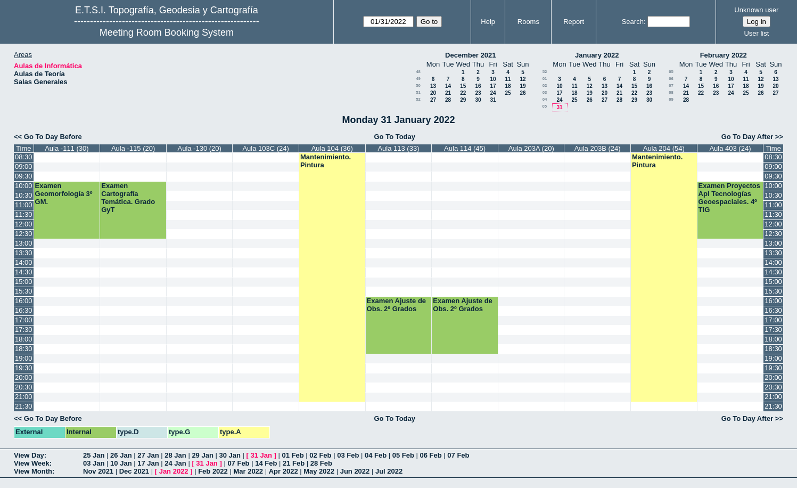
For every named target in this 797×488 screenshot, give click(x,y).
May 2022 (318, 471)
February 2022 (723, 55)
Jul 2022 (388, 471)
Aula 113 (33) (398, 148)
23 (478, 93)
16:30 (23, 310)
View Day (29, 455)
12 (522, 79)
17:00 (23, 320)
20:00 (23, 377)
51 (418, 92)
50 (418, 85)
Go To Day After (747, 137)
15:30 (23, 291)
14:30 (23, 272)
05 (544, 106)
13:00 (23, 243)
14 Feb (266, 463)
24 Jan (175, 463)
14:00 (23, 262)
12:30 (23, 234)
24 (493, 93)
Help (488, 22)
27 (433, 100)
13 (433, 86)
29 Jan (202, 455)
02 (545, 85)
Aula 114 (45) (465, 148)
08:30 (23, 157)
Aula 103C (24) (265, 148)
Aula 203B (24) (597, 148)
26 (522, 93)
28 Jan (175, 455)
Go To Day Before (53, 137)
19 (522, 86)
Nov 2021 (98, 471)
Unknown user (756, 10)
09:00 (23, 166)
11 (508, 79)
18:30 (23, 349)
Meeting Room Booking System (167, 32)
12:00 (23, 224)
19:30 (23, 368)
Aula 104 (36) (332, 148)
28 (448, 100)
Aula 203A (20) (531, 148)
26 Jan (121, 455)
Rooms (528, 22)
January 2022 (597, 55)
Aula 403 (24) (730, 148)
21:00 (23, 397)
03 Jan (93, 463)
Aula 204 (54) (664, 148)
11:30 (23, 214)
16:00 (23, 301)
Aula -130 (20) (199, 148)
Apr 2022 (283, 471)
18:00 (23, 339)
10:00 (23, 186)
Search (633, 22)
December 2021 (470, 55)
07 (671, 85)
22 (463, 93)
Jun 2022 (355, 471)
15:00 (23, 282)
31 (493, 100)
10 (493, 79)
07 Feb (458, 455)
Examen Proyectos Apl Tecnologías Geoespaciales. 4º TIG (729, 198)
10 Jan (121, 463)
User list (756, 33)
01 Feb (293, 455)
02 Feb (320, 455)
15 (463, 86)
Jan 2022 (173, 471)
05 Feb (403, 455)
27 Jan (148, 455)
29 (463, 100)
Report (573, 22)
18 (508, 86)
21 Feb (294, 463)
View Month (33, 471)
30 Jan (229, 455)
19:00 (23, 358)
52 (418, 99)
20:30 (23, 387)
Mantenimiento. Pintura (325, 161)
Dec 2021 (134, 471)
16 (478, 86)
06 (671, 78)
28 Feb (321, 463)
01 (545, 78)
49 (418, 78)
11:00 (23, 205)
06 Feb (431, 455)
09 (671, 99)
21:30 (23, 406)
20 (433, 93)
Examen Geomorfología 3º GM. (64, 194)
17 (493, 86)
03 (545, 92)
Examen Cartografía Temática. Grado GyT (128, 198)
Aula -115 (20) (133, 148)
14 (448, 86)
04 (545, 99)
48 (418, 71)
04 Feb (376, 455)
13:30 (23, 253)
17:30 (23, 330)
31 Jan (261, 455)
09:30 (23, 176)
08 (671, 92)
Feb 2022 (213, 471)
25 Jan (93, 455)
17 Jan (148, 463)
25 (508, 93)
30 (478, 100)
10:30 (23, 195)
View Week (32, 463)
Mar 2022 (248, 471)
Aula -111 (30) (66, 148)
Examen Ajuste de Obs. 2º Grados (396, 305)
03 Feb (348, 455)
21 (448, 93)
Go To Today (395, 137)
